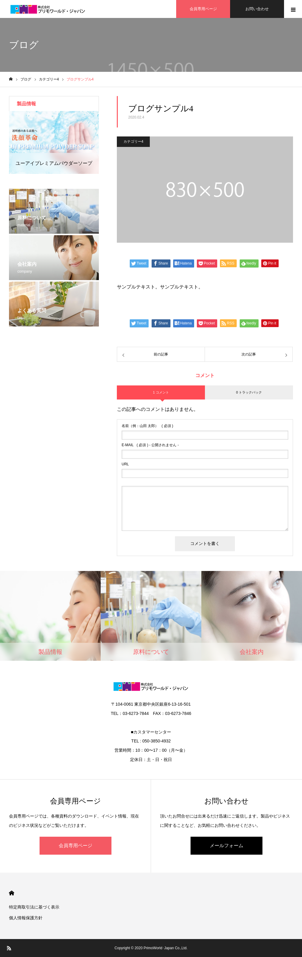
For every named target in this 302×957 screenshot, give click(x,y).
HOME (11, 893)
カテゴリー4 (133, 141)
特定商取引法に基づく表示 (34, 907)
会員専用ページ (75, 845)
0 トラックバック (249, 392)
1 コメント (161, 392)
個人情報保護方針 (26, 917)
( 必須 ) (147, 426)
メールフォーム (226, 845)
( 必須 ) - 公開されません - (150, 445)
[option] (54, 142)
